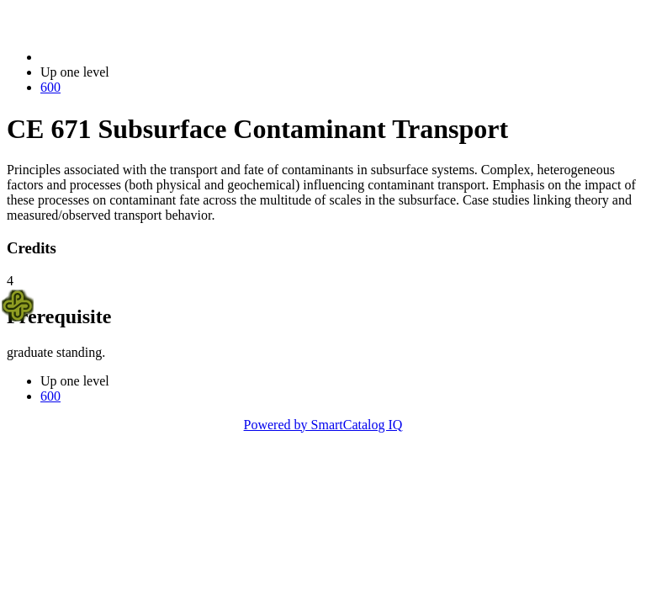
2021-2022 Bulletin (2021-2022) (128, 57)
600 (50, 87)
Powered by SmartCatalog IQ (323, 424)
